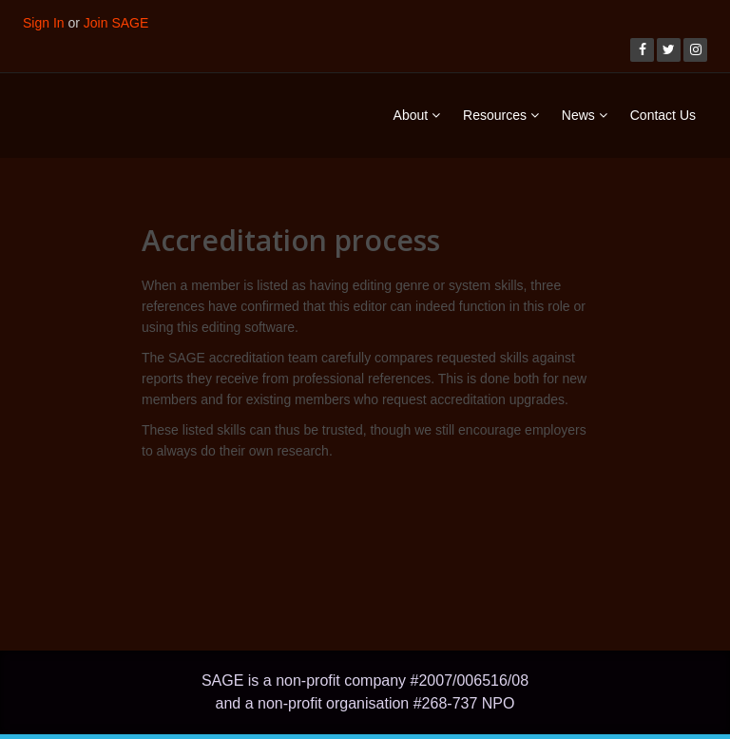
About (417, 115)
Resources (501, 115)
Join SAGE (116, 22)
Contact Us (663, 115)
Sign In (44, 22)
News (584, 115)
